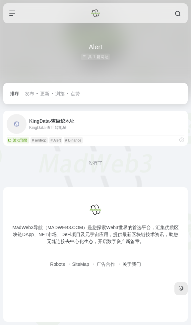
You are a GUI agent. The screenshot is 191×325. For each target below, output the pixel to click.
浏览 (60, 93)
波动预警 (18, 140)
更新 (44, 93)
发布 (29, 93)
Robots (57, 264)
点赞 (75, 93)
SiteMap (80, 264)
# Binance (73, 140)
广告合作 (105, 264)
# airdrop (39, 140)
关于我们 (131, 264)
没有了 (95, 163)
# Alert (55, 140)
